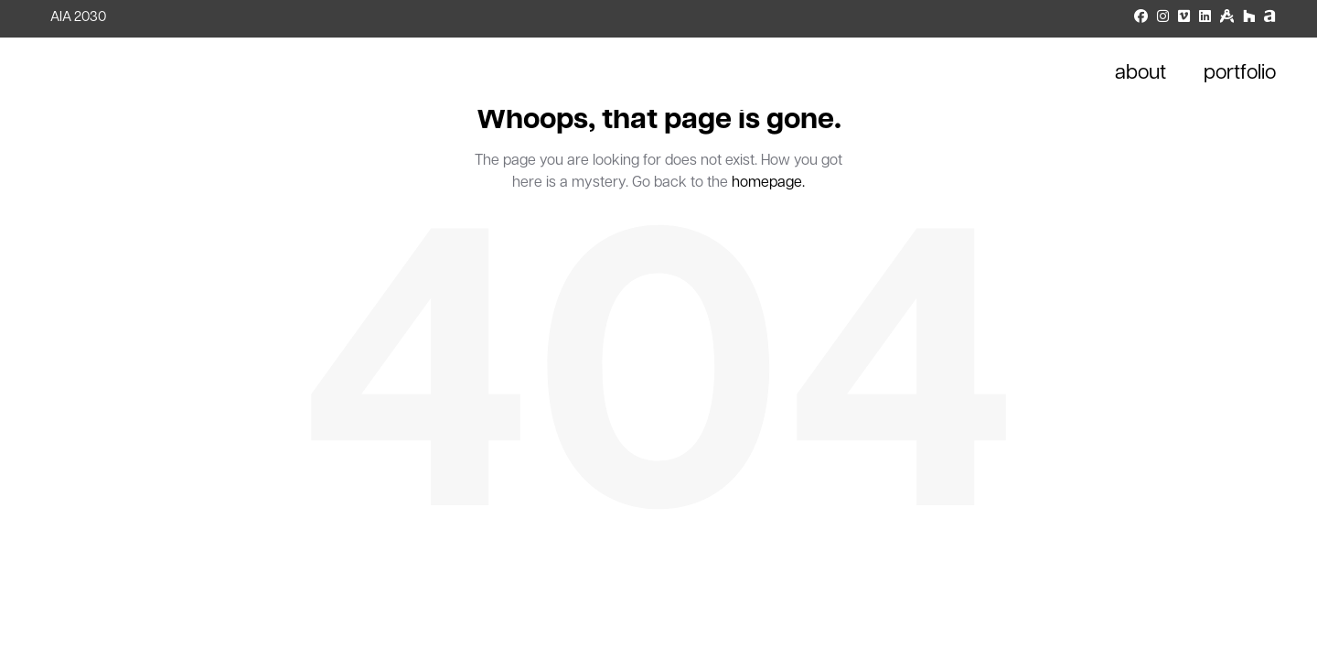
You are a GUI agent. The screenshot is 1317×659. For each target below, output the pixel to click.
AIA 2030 (78, 18)
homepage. (768, 183)
